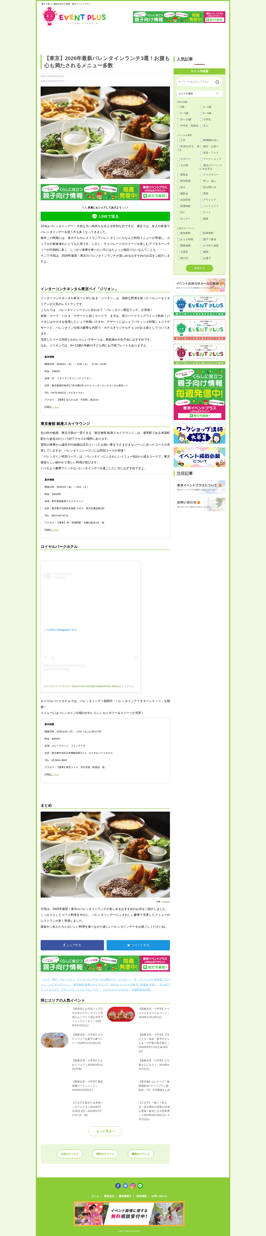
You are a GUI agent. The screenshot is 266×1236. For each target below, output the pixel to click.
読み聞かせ (208, 187)
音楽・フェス (209, 152)
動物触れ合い (209, 140)
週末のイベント (141, 1153)
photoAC (166, 901)
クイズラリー (209, 174)
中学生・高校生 (187, 125)
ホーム (95, 1196)
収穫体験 (184, 206)
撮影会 (182, 193)
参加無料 (184, 232)
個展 (204, 218)
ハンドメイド (209, 206)
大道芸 (182, 251)
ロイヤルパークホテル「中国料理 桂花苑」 (128, 989)
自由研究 (184, 199)
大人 (204, 125)
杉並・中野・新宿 (97, 38)
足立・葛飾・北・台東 (50, 38)
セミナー (184, 218)
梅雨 (204, 251)
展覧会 (182, 174)
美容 (204, 193)
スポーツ (184, 158)
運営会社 (109, 1196)
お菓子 (205, 258)
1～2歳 (205, 106)
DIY (181, 212)
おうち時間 (185, 239)
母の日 (182, 258)
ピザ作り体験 (209, 245)
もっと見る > (105, 1131)
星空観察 (184, 180)
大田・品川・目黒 (144, 38)
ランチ (46, 979)
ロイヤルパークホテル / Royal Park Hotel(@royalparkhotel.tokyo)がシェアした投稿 (91, 686)
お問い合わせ (159, 1196)
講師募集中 (125, 1196)
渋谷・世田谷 (121, 38)
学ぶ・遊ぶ (208, 180)
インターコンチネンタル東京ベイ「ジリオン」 (104, 979)
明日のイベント (105, 1153)
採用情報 (141, 1196)
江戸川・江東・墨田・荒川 (191, 38)
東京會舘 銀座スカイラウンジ (90, 984)
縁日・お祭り (209, 146)
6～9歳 (205, 113)
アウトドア (208, 199)
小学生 (205, 119)
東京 (54, 979)
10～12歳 (184, 119)
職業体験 (184, 245)
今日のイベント (70, 1153)
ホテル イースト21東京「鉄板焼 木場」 (134, 984)
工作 (181, 140)
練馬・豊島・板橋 (74, 38)
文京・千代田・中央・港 (168, 38)
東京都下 (215, 38)
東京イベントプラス (74, 16)
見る (181, 187)
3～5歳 (182, 113)
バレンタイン (67, 979)
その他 (182, 165)
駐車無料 (207, 232)
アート (205, 212)
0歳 (180, 106)
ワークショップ (210, 158)
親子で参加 (208, 239)
